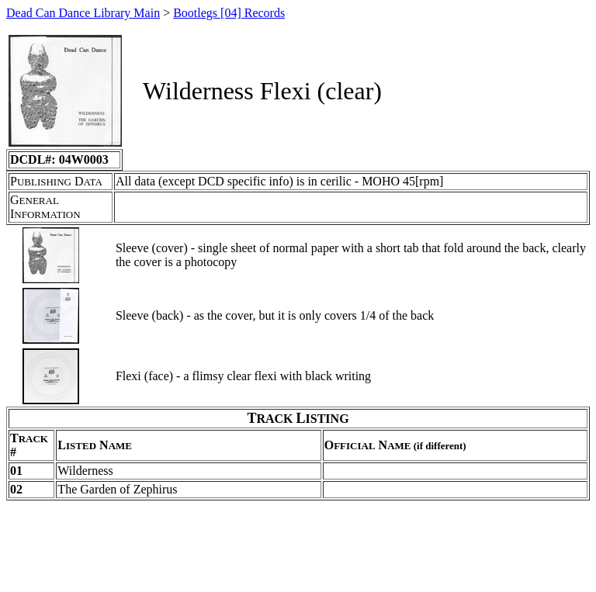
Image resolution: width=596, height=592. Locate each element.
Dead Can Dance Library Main (83, 12)
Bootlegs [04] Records (229, 12)
